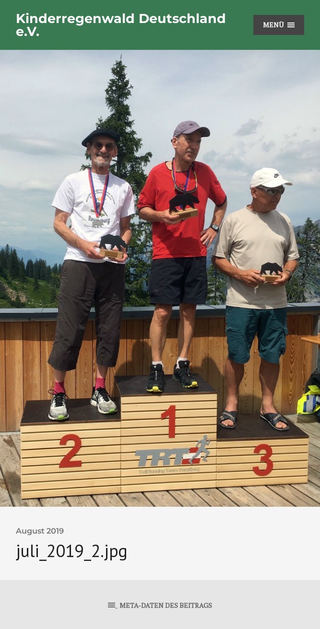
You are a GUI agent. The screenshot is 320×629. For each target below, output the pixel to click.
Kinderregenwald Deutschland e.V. (121, 25)
